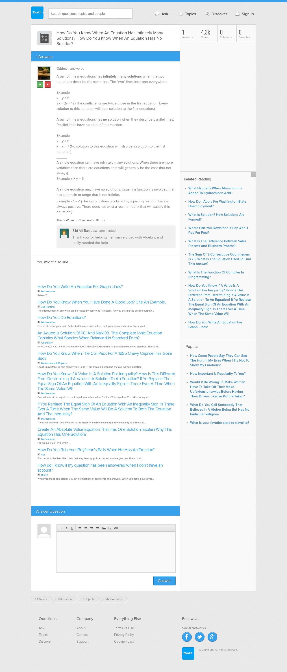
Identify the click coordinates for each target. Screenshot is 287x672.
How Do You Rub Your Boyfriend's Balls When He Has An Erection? (96, 450)
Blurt (99, 220)
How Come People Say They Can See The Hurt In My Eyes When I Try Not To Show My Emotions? (219, 360)
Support (82, 641)
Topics (187, 13)
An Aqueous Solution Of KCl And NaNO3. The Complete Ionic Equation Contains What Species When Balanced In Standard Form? (99, 336)
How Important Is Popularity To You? (218, 374)
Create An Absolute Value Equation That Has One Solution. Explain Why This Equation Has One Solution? (104, 432)
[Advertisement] (87, 275)
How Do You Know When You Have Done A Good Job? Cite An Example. (101, 302)
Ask (161, 13)
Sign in (244, 13)
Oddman (63, 69)
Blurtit (37, 13)
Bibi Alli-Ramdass (85, 231)
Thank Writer (65, 220)
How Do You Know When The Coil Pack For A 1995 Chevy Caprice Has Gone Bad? (104, 356)
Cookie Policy (124, 641)
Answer (164, 581)
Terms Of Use (124, 628)
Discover (215, 13)
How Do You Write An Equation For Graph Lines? (80, 286)
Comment (85, 220)
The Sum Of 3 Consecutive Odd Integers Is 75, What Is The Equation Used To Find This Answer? (219, 259)
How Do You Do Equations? (61, 317)
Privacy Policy (124, 635)
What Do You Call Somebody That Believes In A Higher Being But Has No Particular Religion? (219, 409)
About (80, 628)
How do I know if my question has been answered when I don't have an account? (100, 468)
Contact (82, 635)
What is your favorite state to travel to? (219, 423)
